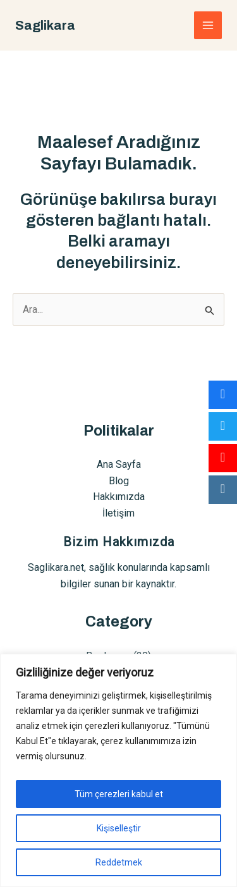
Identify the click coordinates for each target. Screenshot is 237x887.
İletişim (118, 513)
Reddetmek (118, 862)
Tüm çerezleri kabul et (119, 794)
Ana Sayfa (119, 464)
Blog (119, 481)
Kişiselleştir (119, 828)
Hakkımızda (119, 497)
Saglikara (45, 25)
